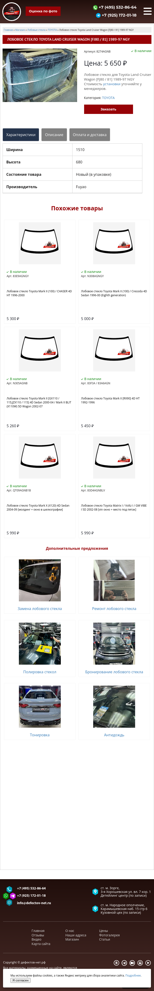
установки (112, 83)
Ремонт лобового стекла (114, 608)
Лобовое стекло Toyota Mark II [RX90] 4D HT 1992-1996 (110, 400)
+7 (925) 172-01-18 (116, 15)
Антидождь (114, 734)
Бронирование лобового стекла (114, 671)
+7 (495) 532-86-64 (115, 7)
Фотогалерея (109, 935)
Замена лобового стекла (40, 608)
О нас (69, 930)
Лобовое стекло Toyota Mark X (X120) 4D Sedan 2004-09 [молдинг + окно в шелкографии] (38, 507)
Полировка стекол (39, 671)
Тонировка (40, 734)
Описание (54, 134)
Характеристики (20, 134)
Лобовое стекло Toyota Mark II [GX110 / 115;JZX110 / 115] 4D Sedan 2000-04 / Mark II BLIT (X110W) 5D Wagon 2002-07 (39, 402)
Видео (36, 939)
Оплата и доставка (90, 134)
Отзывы (38, 935)
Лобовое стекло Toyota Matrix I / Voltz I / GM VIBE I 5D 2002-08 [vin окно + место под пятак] (114, 507)
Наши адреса (75, 935)
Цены (103, 930)
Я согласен (21, 980)
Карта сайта (41, 944)
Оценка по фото (43, 11)
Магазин (72, 939)
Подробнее (133, 975)
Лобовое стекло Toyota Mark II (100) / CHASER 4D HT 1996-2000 (39, 293)
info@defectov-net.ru (34, 903)
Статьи (104, 939)
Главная (38, 930)
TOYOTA (108, 97)
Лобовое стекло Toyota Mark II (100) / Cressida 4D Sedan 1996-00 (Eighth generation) (114, 293)
